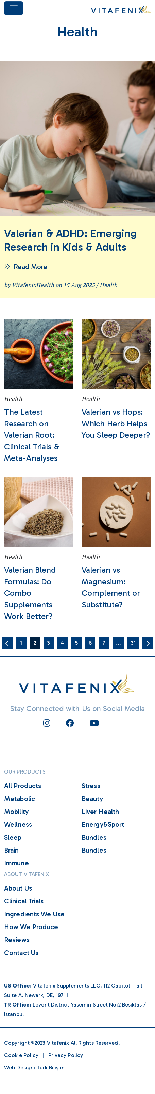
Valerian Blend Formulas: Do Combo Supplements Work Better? (30, 593)
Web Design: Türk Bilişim (34, 1067)
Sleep (13, 837)
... (118, 643)
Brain (11, 850)
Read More (25, 266)
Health (109, 285)
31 (133, 643)
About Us (18, 888)
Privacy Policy (65, 1055)
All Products (22, 786)
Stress (91, 786)
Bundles (94, 837)
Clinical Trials (24, 901)
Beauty (92, 799)
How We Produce (31, 927)
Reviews (17, 940)
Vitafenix (58, 1043)
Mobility (16, 811)
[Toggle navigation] (13, 8)
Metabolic (19, 799)
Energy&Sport (103, 824)
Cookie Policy (21, 1055)
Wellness (18, 824)
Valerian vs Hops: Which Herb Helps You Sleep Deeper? (116, 423)
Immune (16, 863)
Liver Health (100, 811)
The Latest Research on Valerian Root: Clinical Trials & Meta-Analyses (31, 435)
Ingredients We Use (34, 914)
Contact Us (21, 953)
